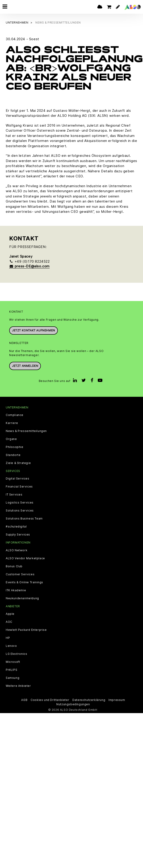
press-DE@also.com (29, 266)
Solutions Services (20, 510)
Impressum (116, 699)
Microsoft (13, 661)
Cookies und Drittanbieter (50, 699)
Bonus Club (14, 565)
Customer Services (20, 573)
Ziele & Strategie (18, 462)
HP (8, 637)
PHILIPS (11, 669)
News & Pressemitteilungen (26, 430)
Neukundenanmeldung (22, 597)
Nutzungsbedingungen (73, 703)
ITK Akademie (16, 589)
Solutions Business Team (24, 518)
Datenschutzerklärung (88, 699)
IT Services (14, 494)
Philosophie (14, 446)
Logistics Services (20, 502)
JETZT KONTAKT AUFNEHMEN (33, 329)
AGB (24, 699)
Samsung (12, 677)
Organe (11, 438)
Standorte (13, 454)
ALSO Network (16, 549)
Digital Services (17, 478)
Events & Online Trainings (24, 581)
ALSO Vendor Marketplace (25, 557)
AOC (9, 621)
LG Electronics (16, 653)
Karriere (12, 422)
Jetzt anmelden (25, 365)
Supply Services (18, 534)
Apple (10, 613)
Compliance (14, 414)
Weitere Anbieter (18, 685)
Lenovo (11, 645)
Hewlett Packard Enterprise (26, 629)
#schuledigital (16, 526)
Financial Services (19, 486)
